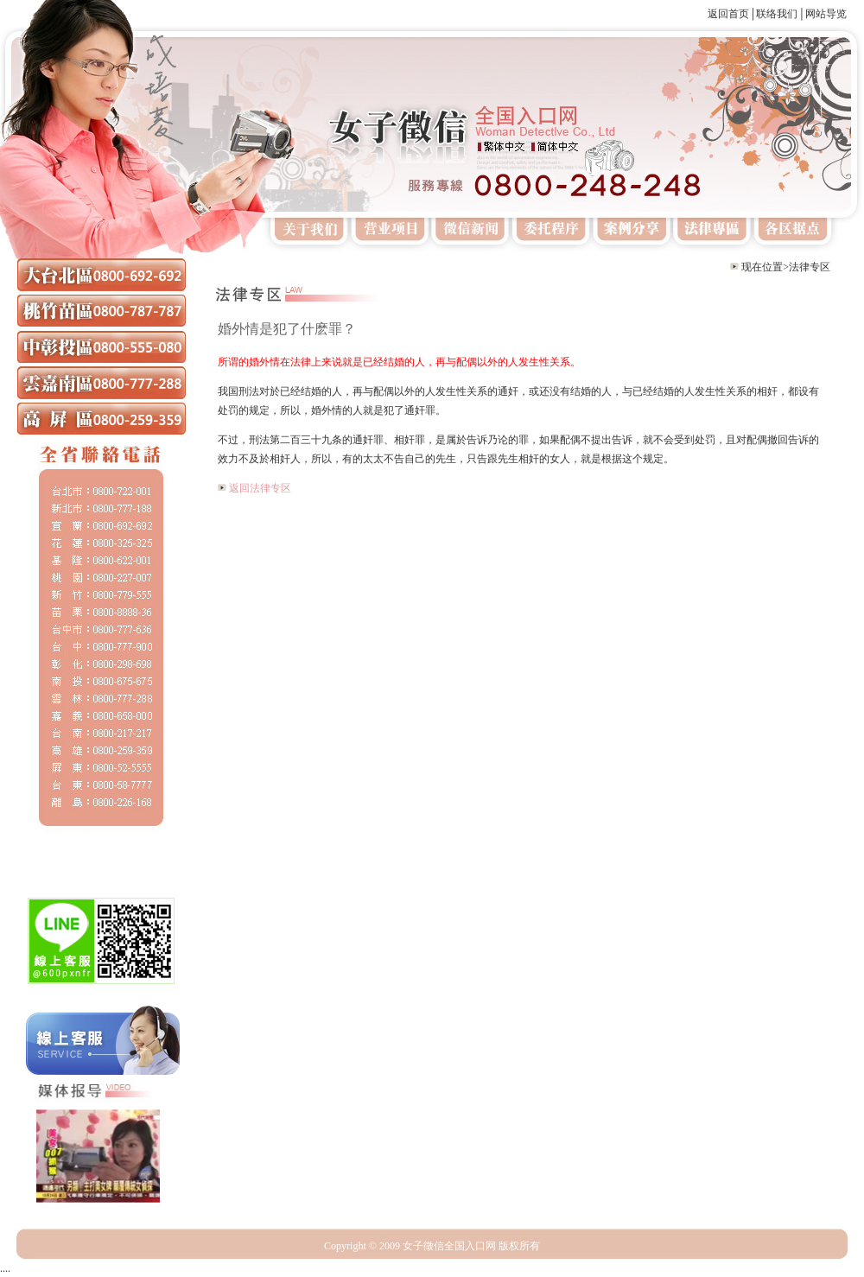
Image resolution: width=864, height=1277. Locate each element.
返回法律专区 (260, 488)
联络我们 (776, 14)
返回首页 (728, 14)
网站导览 (826, 14)
